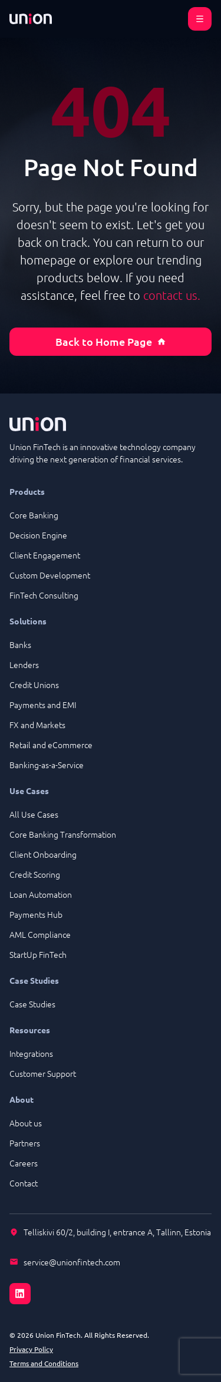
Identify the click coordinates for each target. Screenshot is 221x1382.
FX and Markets (37, 724)
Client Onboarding (43, 854)
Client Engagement (44, 555)
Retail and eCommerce (51, 744)
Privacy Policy (31, 1349)
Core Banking (33, 515)
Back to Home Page (110, 341)
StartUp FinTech (38, 954)
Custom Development (49, 575)
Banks (20, 644)
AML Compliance (40, 934)
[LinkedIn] (110, 1286)
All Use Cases (33, 814)
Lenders (24, 664)
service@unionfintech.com (72, 1262)
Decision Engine (38, 535)
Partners (24, 1143)
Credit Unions (34, 684)
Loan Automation (40, 894)
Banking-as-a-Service (46, 765)
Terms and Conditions (43, 1363)
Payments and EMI (42, 704)
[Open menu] (200, 19)
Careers (23, 1163)
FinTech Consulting (43, 595)
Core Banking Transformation (62, 834)
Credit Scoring (34, 874)
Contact (23, 1183)
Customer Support (42, 1073)
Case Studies (32, 1004)
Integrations (31, 1053)
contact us (170, 295)
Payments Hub (35, 914)
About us (25, 1123)
